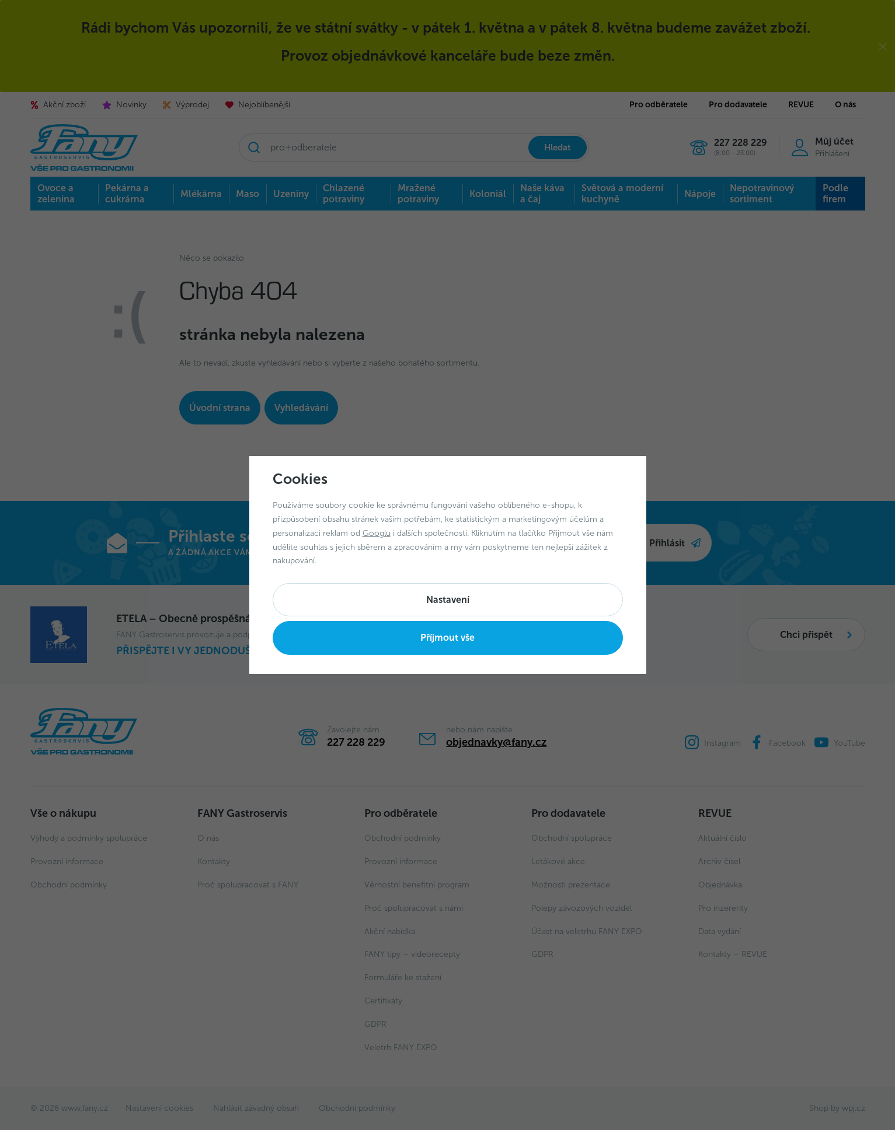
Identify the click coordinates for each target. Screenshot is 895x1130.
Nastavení (447, 600)
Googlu (377, 533)
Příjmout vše (447, 638)
